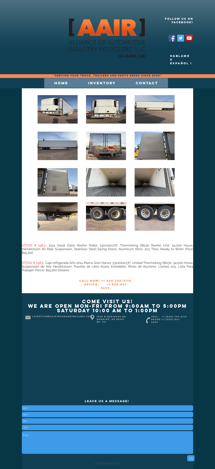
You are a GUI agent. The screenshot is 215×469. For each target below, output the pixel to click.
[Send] (191, 458)
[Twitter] (180, 38)
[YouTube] (189, 38)
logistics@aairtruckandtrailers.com (62, 316)
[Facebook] (172, 38)
